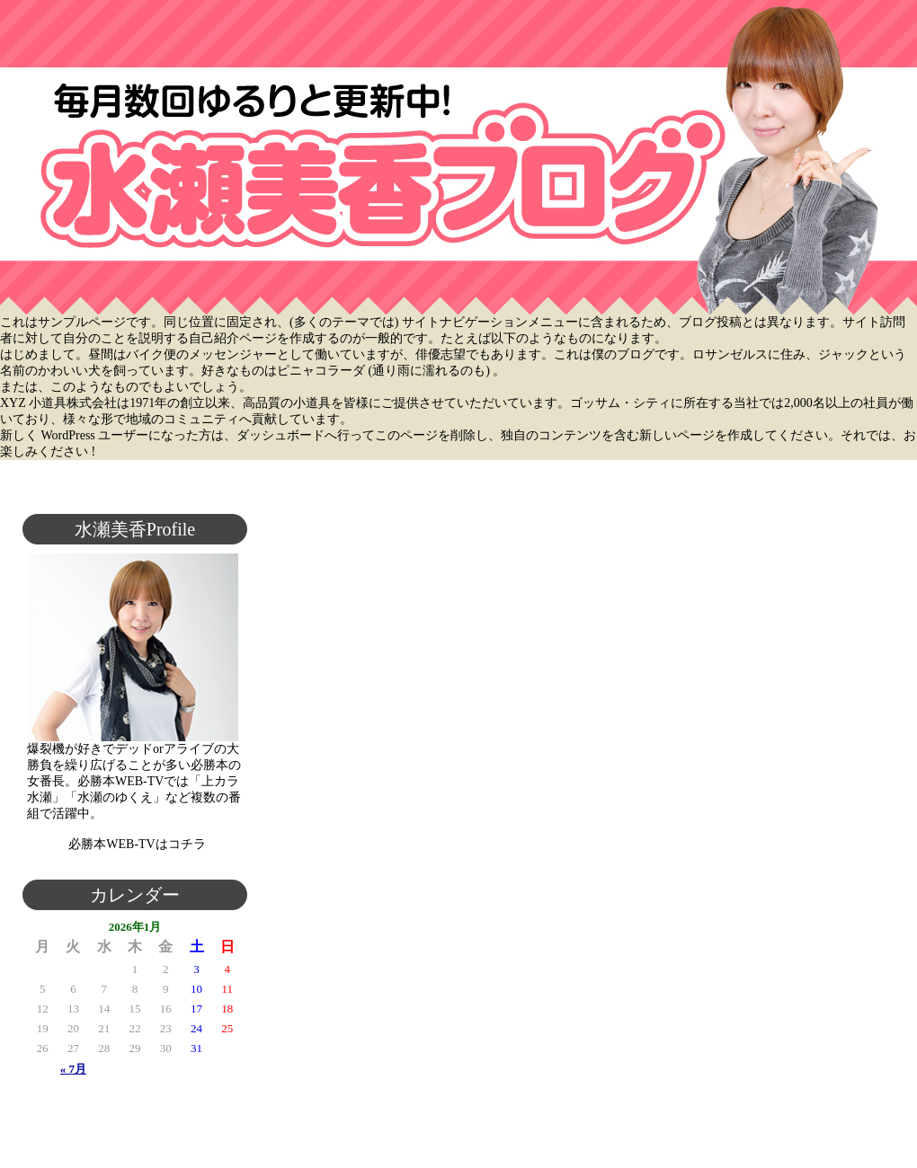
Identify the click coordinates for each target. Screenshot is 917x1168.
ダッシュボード (280, 435)
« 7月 (73, 1068)
